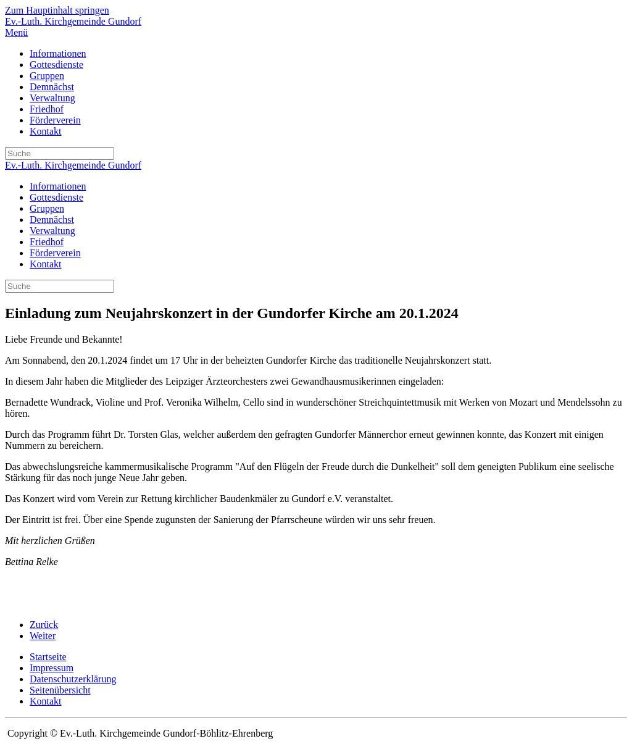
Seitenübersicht (60, 690)
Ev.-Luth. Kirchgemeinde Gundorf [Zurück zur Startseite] (73, 21)
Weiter (43, 635)
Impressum (51, 668)
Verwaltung (52, 98)
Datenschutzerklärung (73, 679)
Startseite (48, 656)
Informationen (58, 53)
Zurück (44, 624)
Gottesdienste (56, 64)
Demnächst (52, 87)
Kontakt (46, 131)
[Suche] (59, 153)
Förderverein (55, 120)
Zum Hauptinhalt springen (57, 10)
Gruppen (47, 75)
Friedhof (47, 109)
